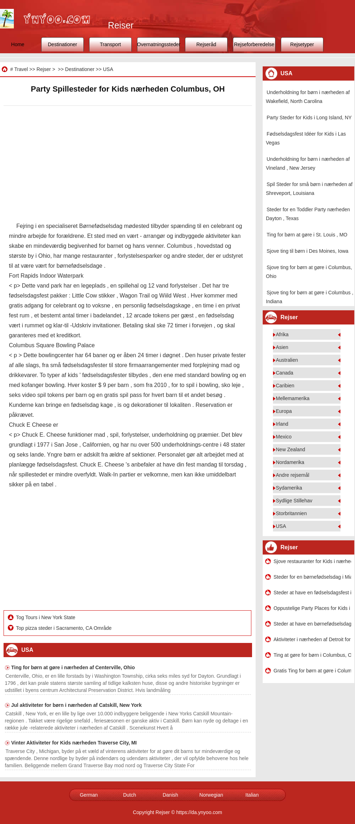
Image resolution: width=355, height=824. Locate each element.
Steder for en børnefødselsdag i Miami (312, 577)
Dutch (129, 795)
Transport (110, 44)
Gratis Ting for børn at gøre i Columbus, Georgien (312, 670)
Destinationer (62, 44)
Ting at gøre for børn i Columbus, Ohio (312, 655)
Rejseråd (206, 44)
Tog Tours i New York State (46, 617)
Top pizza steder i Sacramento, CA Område (64, 628)
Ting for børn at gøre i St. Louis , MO (307, 235)
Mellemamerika (293, 398)
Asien (282, 347)
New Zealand (290, 449)
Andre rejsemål (292, 475)
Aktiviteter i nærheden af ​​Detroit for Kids (312, 639)
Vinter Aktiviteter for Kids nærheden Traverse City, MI (74, 743)
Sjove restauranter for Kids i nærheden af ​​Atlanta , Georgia (312, 561)
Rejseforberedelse (254, 44)
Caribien (285, 385)
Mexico (283, 437)
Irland (282, 424)
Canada (284, 373)
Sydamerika (289, 488)
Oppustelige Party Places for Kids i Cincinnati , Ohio (312, 608)
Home (17, 44)
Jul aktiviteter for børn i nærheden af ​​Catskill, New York (76, 705)
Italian (251, 795)
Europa (284, 411)
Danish (170, 795)
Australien (287, 360)
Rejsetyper (302, 44)
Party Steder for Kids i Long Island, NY (309, 117)
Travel (21, 69)
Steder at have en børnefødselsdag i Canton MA (312, 624)
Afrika (282, 334)
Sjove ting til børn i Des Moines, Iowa (307, 251)
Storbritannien (291, 513)
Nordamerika (290, 462)
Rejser (44, 69)
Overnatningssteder (158, 44)
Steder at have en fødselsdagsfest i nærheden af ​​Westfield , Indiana (312, 592)
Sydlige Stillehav (294, 500)
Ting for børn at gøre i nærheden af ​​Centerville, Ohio (73, 667)
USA (108, 69)
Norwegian (211, 795)
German (89, 795)
